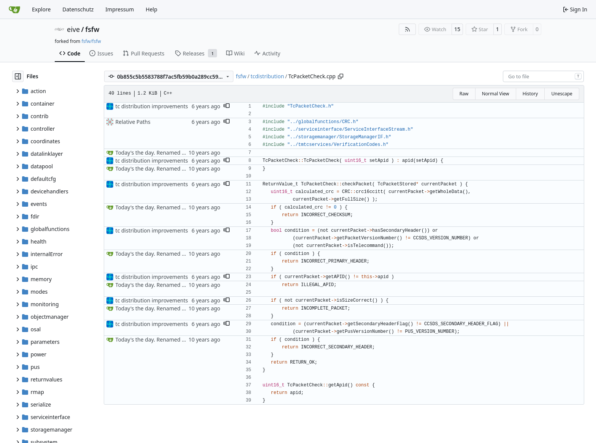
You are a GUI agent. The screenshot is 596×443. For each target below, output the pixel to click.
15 (457, 29)
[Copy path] (340, 76)
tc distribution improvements (152, 106)
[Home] (14, 9)
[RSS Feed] (407, 29)
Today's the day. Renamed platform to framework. (178, 152)
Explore (41, 9)
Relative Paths (133, 121)
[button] (227, 106)
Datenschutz (78, 9)
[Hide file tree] (18, 76)
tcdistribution (267, 76)
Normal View (495, 93)
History (530, 93)
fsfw (92, 29)
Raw (464, 93)
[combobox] (543, 76)
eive (73, 29)
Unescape (561, 93)
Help (151, 9)
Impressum (119, 9)
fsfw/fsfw (91, 41)
